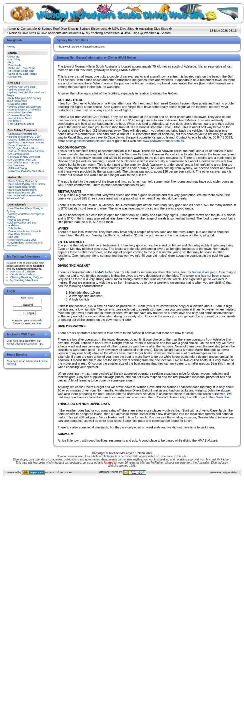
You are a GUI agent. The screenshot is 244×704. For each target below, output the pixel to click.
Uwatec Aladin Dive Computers (26, 139)
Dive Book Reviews (20, 234)
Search (166, 33)
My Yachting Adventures (103, 33)
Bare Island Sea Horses (22, 186)
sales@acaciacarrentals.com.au (88, 141)
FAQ (11, 62)
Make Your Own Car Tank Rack (26, 171)
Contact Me (29, 28)
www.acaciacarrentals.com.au (163, 141)
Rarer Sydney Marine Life (23, 181)
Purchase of (22, 271)
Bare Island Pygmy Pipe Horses (27, 184)
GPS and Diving (18, 168)
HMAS (105, 272)
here (38, 323)
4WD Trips (131, 33)
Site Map (14, 237)
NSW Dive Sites (123, 28)
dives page (204, 272)
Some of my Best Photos (23, 73)
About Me (13, 56)
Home (11, 28)
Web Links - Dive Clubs (22, 68)
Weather (150, 33)
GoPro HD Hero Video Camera (26, 151)
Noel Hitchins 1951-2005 (23, 239)
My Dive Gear (16, 165)
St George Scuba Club (21, 71)
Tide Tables (14, 228)
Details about (23, 274)
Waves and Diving (19, 219)
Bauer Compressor (19, 145)
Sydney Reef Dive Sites (58, 28)
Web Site (222, 397)
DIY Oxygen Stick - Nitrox (23, 148)
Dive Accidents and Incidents (61, 33)
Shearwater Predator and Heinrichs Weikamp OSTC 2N (24, 135)
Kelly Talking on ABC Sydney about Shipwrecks (24, 99)
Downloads (15, 65)
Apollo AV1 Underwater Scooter (26, 142)
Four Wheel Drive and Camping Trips (25, 342)
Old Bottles (15, 121)
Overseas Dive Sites (21, 33)
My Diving (14, 59)
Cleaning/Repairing (26, 277)
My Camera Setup (19, 154)
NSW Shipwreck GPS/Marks (25, 109)
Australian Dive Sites (153, 28)
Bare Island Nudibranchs (23, 189)
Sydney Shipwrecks (93, 28)
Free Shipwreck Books (21, 123)
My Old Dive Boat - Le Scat (24, 162)
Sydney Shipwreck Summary (25, 106)
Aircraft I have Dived (19, 118)
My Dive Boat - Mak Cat (22, 159)
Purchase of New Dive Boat (24, 156)
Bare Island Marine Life (22, 192)
